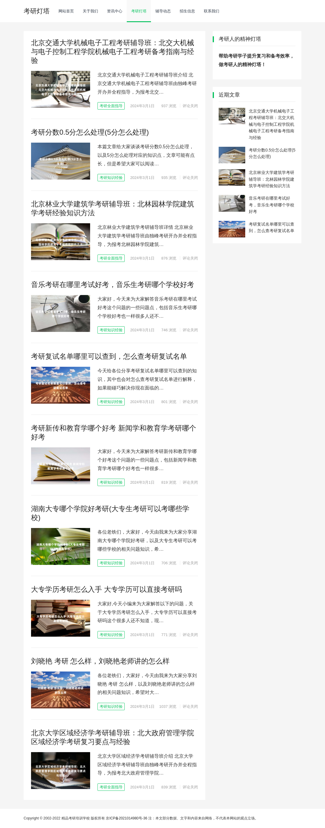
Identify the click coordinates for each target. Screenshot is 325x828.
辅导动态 (163, 11)
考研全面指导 (111, 106)
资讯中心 (114, 11)
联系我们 (211, 11)
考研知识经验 (111, 177)
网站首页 (66, 11)
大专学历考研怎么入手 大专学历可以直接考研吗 (106, 589)
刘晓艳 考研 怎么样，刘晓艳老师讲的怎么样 (100, 661)
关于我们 (90, 11)
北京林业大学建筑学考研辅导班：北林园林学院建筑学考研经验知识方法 (271, 179)
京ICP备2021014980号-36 (126, 818)
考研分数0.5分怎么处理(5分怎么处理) (90, 132)
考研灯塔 (139, 11)
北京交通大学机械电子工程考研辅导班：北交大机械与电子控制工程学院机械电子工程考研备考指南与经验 (112, 51)
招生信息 (187, 11)
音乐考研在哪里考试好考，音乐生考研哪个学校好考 (112, 285)
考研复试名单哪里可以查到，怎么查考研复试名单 (109, 356)
